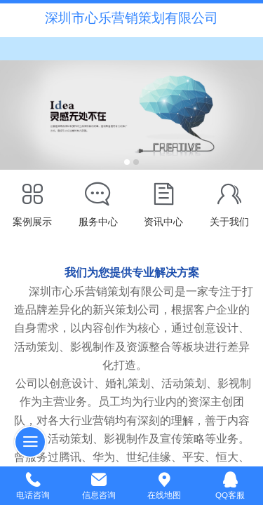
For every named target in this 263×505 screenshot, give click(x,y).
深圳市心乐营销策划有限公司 (131, 18)
